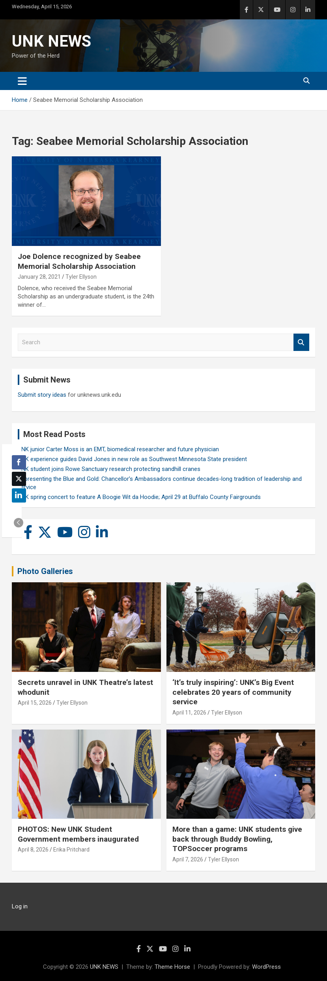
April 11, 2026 (189, 712)
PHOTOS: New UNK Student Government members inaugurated (78, 834)
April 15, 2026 (35, 703)
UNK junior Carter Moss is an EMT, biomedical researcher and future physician (118, 449)
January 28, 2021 (39, 277)
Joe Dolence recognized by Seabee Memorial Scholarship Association (79, 261)
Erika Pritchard (71, 849)
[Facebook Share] (19, 462)
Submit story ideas (42, 394)
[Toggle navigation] (22, 81)
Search (301, 342)
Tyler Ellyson (81, 277)
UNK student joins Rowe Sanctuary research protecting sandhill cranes (109, 469)
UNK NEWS (51, 41)
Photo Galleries (45, 571)
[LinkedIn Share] (19, 495)
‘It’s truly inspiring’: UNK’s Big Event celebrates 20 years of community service (233, 692)
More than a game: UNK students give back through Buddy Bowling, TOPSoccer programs (237, 839)
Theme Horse (172, 966)
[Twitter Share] (19, 479)
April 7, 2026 (187, 859)
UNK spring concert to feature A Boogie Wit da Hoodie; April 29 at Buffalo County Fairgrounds (139, 497)
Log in (20, 906)
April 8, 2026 (33, 849)
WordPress (266, 966)
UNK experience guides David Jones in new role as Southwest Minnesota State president (132, 459)
